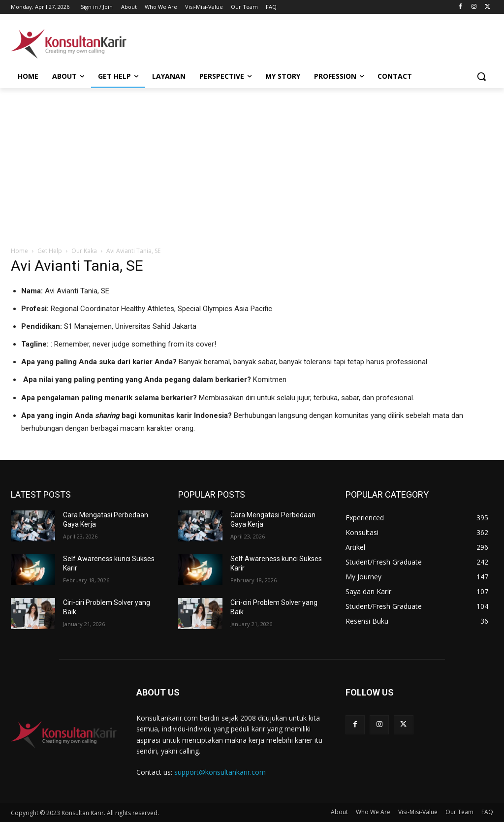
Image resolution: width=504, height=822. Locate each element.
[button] (481, 76)
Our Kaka (84, 251)
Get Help (49, 251)
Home (19, 251)
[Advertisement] (241, 42)
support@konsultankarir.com (220, 772)
